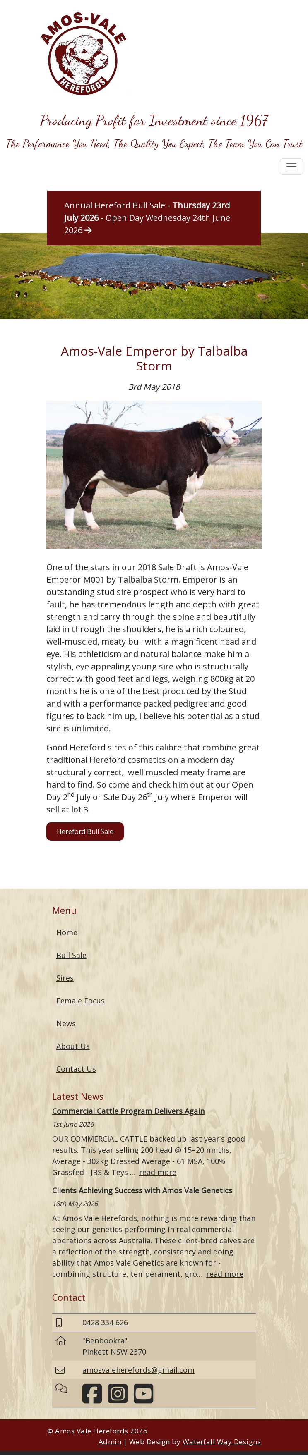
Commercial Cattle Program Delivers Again (128, 1111)
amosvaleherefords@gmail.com (138, 1370)
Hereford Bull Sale (85, 831)
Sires (65, 978)
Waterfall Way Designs (222, 1441)
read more (157, 1172)
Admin (110, 1441)
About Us (73, 1046)
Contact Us (76, 1069)
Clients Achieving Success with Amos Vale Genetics (142, 1190)
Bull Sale (71, 955)
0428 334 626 (105, 1322)
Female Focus (80, 1001)
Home (66, 932)
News (66, 1023)
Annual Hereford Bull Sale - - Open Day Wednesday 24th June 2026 (147, 218)
